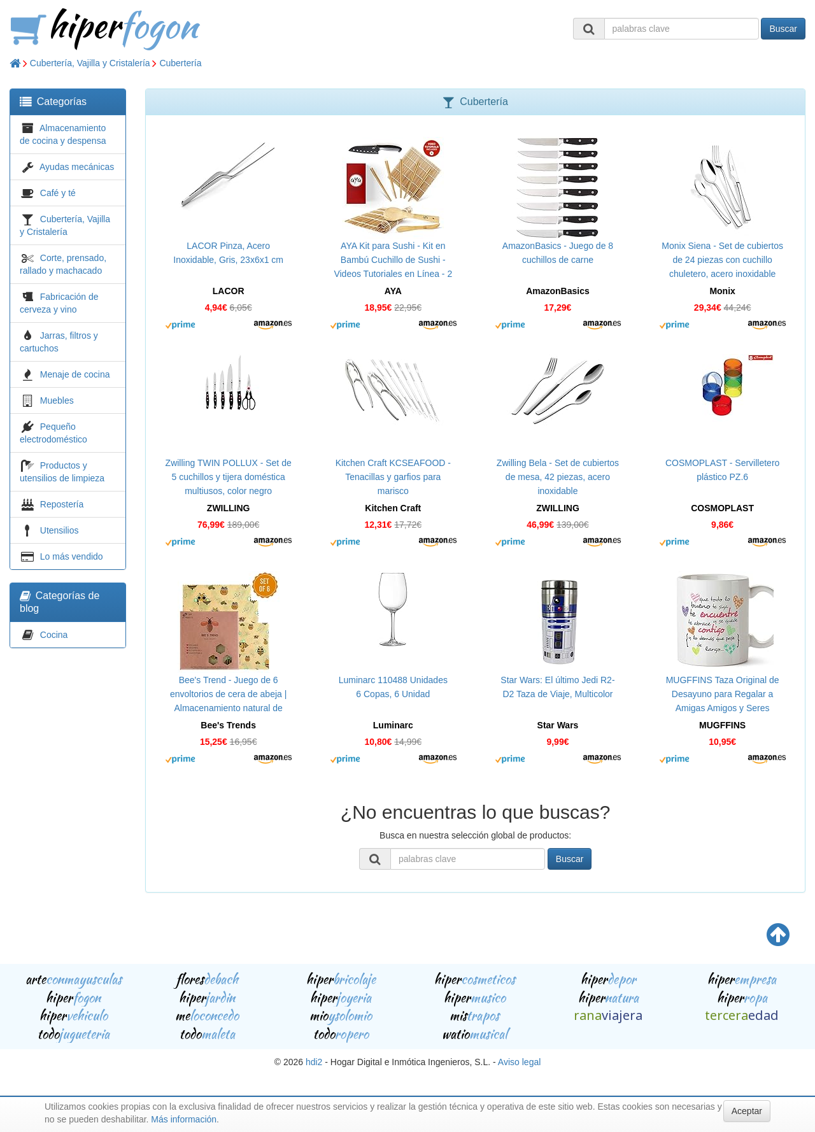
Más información (183, 1119)
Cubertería (180, 63)
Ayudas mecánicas (76, 167)
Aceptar (747, 1111)
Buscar (783, 29)
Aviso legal (519, 1062)
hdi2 (314, 1062)
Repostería (61, 504)
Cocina (54, 635)
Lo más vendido (71, 556)
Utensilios (59, 530)
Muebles (57, 400)
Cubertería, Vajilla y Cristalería (90, 63)
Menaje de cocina (75, 374)
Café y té (58, 193)
